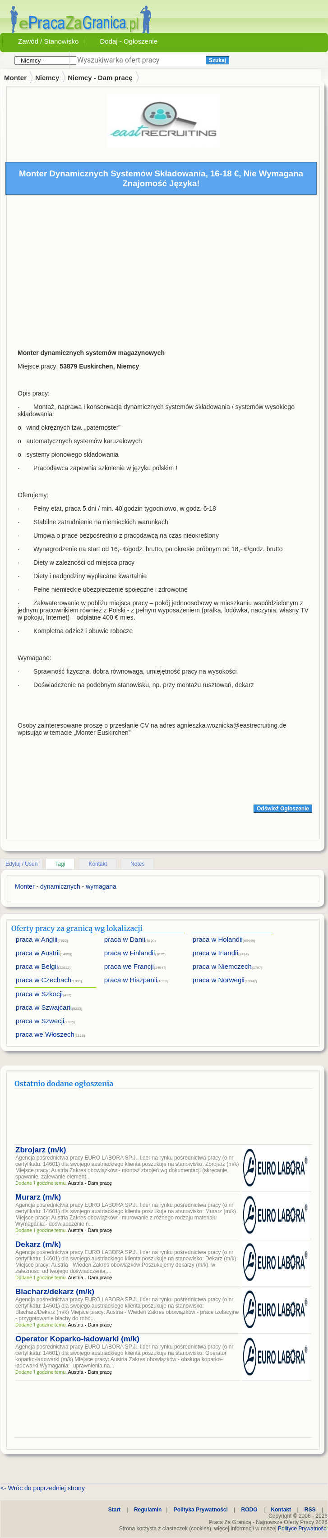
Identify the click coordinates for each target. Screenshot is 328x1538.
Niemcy (47, 77)
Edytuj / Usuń (21, 864)
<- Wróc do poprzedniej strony (42, 1488)
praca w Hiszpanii (130, 980)
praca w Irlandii (215, 953)
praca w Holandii (218, 939)
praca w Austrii (38, 953)
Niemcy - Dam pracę (100, 77)
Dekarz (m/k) (38, 1244)
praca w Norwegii (219, 980)
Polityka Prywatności (201, 1510)
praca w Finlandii (129, 953)
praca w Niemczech (222, 966)
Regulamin (148, 1510)
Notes (137, 864)
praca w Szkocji (39, 994)
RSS (310, 1510)
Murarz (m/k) (38, 1197)
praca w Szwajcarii (44, 1007)
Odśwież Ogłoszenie (283, 808)
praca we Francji (129, 966)
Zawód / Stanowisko (48, 41)
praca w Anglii (37, 939)
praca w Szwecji (40, 1021)
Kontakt (97, 864)
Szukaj (217, 60)
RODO (249, 1510)
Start (114, 1510)
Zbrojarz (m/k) (40, 1150)
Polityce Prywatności (303, 1528)
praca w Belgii (37, 966)
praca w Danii (124, 939)
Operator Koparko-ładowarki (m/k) (77, 1339)
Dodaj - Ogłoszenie (128, 41)
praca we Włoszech (45, 1034)
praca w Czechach (43, 980)
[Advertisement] (163, 270)
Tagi (60, 864)
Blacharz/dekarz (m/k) (54, 1291)
